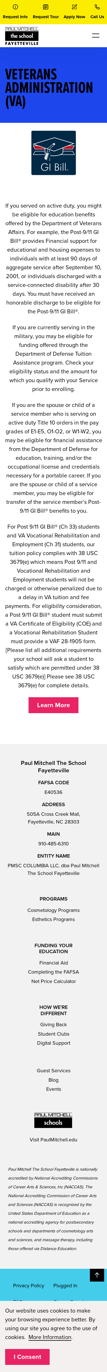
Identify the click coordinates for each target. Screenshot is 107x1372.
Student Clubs (53, 1034)
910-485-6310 (53, 844)
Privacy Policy (28, 1285)
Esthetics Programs (53, 919)
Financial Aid (53, 963)
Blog (53, 1080)
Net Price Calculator (53, 981)
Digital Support (53, 1043)
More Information (50, 1337)
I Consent (27, 1357)
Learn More (53, 705)
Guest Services (53, 1070)
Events (53, 1089)
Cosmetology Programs (53, 910)
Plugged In (65, 1285)
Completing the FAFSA (53, 972)
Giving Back (53, 1024)
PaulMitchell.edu (59, 1140)
